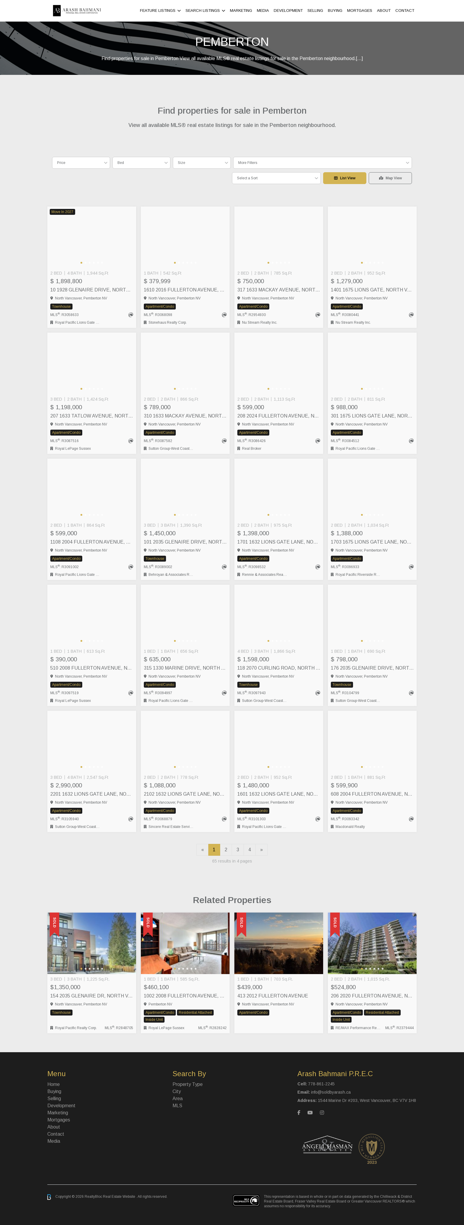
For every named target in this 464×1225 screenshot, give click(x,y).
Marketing (241, 10)
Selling (315, 10)
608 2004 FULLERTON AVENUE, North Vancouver (372, 794)
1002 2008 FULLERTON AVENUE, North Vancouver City (185, 995)
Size (181, 163)
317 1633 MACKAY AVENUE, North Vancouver (278, 289)
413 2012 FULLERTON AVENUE (272, 995)
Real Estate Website (119, 1197)
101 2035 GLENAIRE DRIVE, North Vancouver (185, 541)
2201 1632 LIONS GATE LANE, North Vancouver (91, 794)
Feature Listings (157, 10)
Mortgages (359, 10)
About (384, 10)
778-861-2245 (321, 1083)
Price (61, 163)
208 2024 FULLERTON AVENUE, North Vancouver (278, 415)
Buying (335, 10)
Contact (404, 10)
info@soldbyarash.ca (331, 1092)
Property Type (188, 1084)
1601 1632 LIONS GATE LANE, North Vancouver (278, 794)
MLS (177, 1105)
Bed (120, 163)
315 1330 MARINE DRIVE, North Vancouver (185, 667)
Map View (390, 178)
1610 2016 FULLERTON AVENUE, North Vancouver (185, 289)
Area (178, 1098)
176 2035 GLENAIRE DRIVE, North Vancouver (372, 667)
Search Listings (203, 10)
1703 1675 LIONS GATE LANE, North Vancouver (372, 541)
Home (53, 1084)
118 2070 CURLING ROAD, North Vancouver (278, 667)
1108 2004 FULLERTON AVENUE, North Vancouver (91, 541)
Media (263, 10)
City (177, 1091)
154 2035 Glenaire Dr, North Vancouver (91, 995)
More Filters (247, 163)
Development (288, 10)
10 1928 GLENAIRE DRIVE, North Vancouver (91, 289)
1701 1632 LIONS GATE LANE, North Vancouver (278, 541)
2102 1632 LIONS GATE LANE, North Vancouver (185, 794)
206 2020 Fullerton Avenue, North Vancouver (372, 995)
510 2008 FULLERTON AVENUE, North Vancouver (91, 667)
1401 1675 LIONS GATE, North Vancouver (372, 289)
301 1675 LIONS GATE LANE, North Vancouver (372, 415)
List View (344, 178)
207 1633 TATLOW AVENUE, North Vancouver (91, 415)
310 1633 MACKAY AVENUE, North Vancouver (185, 415)
